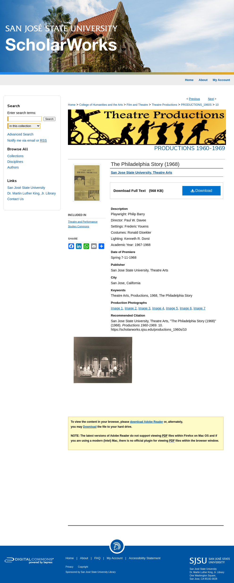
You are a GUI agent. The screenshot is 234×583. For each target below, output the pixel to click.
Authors (13, 167)
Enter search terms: (21, 113)
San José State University (26, 188)
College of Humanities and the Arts (101, 104)
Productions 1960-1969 (189, 148)
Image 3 (144, 308)
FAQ (97, 558)
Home (71, 104)
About (84, 558)
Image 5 (172, 308)
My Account (115, 558)
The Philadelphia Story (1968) (145, 164)
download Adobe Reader (146, 421)
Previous (194, 99)
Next (211, 99)
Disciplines (15, 162)
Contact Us (15, 199)
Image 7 (199, 308)
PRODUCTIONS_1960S (196, 104)
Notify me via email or (27, 140)
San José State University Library (98, 572)
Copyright (83, 567)
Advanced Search (20, 134)
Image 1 (117, 308)
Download (201, 191)
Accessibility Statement (144, 558)
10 (216, 104)
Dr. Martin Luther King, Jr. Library (31, 193)
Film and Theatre (137, 104)
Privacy (69, 567)
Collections (15, 156)
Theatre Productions (164, 104)
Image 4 (158, 308)
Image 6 (186, 308)
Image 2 (131, 308)
